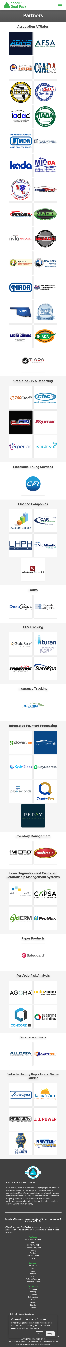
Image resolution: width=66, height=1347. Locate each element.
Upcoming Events (33, 1282)
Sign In (33, 1305)
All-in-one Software (33, 1240)
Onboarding (33, 1297)
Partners (33, 1274)
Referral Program (33, 1279)
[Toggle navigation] (60, 5)
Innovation (33, 1294)
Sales (33, 1242)
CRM (33, 1258)
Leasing (33, 1250)
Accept (50, 1333)
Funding (33, 1292)
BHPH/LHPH (33, 1245)
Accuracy (33, 1289)
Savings (33, 1302)
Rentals (33, 1253)
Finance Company (33, 1248)
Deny (39, 1333)
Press (33, 1276)
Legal (33, 1271)
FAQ (33, 1300)
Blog (33, 1268)
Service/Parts (33, 1256)
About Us (33, 1266)
